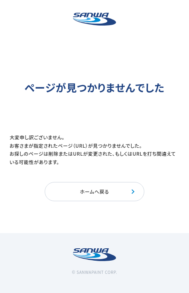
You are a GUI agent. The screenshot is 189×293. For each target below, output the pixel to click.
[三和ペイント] (94, 19)
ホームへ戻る (108, 191)
